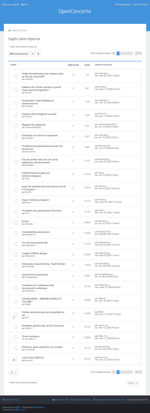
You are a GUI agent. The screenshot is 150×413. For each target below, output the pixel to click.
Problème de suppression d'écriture (42, 210)
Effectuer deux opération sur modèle (42, 347)
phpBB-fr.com (19, 409)
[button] (113, 53)
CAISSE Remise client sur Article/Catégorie (36, 174)
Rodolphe (29, 165)
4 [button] (127, 53)
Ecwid (25, 221)
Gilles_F (31, 339)
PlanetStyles (38, 407)
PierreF (28, 116)
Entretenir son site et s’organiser (40, 135)
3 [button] (124, 53)
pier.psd (29, 360)
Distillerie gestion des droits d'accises (43, 325)
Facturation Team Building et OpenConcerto (38, 102)
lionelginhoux (31, 277)
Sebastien (30, 291)
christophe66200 (33, 127)
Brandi (28, 92)
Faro (27, 213)
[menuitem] (24, 4)
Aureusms (30, 151)
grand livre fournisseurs (35, 274)
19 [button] (136, 53)
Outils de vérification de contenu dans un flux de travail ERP (42, 75)
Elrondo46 (30, 349)
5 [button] (131, 53)
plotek (28, 192)
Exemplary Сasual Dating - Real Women (43, 263)
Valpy (27, 304)
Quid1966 (29, 266)
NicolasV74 (30, 234)
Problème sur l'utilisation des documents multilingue (38, 287)
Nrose (28, 202)
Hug (27, 178)
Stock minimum (30, 336)
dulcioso (29, 224)
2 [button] (121, 53)
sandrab (29, 79)
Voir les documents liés (35, 242)
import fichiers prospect (35, 199)
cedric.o (29, 328)
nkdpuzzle (30, 245)
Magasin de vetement (34, 124)
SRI (26, 318)
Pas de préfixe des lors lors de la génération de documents (40, 161)
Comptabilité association (36, 232)
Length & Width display (34, 253)
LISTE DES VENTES (33, 357)
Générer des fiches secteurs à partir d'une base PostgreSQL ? (41, 88)
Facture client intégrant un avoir (39, 114)
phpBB (17, 407)
